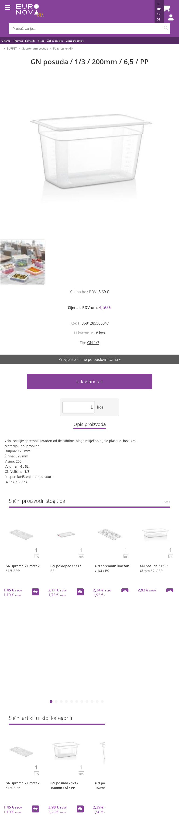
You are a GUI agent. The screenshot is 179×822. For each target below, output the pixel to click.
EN (159, 14)
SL (158, 4)
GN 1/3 (93, 342)
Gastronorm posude (35, 48)
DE (159, 19)
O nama (5, 40)
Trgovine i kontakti (24, 40)
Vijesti (41, 40)
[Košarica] (165, 8)
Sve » (166, 502)
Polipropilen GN (63, 48)
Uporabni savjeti (75, 40)
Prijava (169, 22)
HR (159, 9)
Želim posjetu (55, 40)
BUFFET (12, 48)
